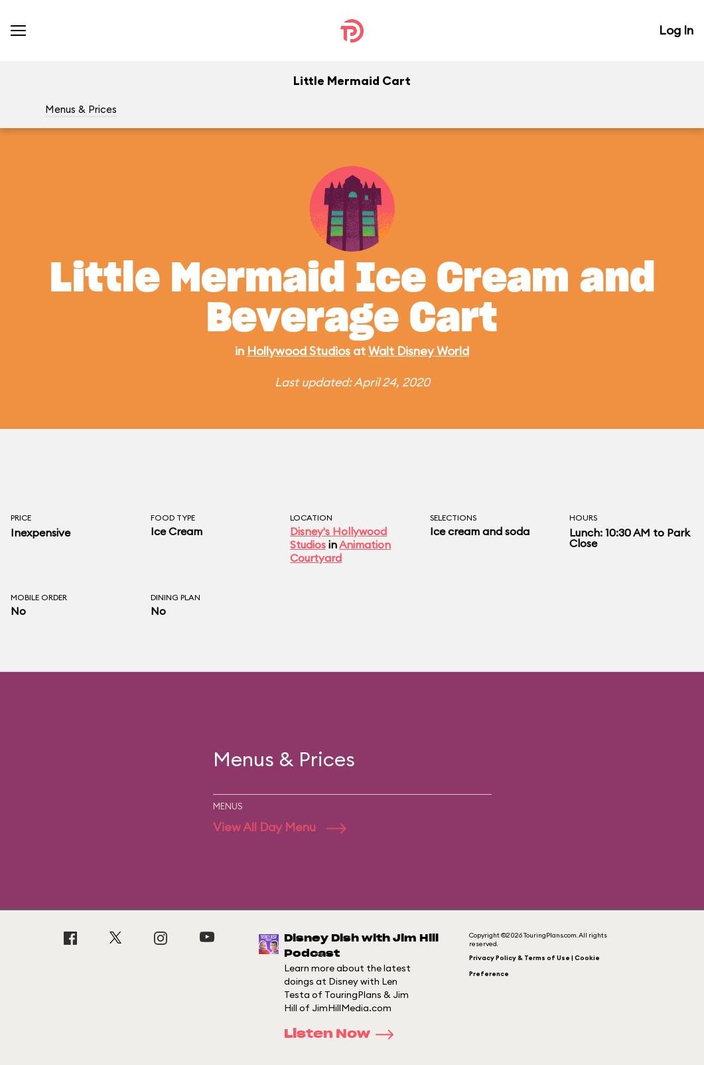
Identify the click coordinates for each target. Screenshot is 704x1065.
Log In (676, 30)
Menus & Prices (81, 109)
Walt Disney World (418, 351)
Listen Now (343, 1034)
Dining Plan (175, 597)
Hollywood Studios (298, 351)
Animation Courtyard (340, 551)
